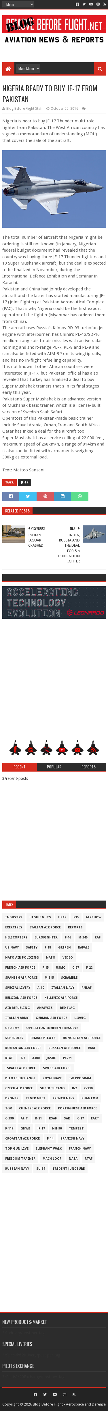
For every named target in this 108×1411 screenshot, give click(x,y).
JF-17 (24, 482)
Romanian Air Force (23, 1048)
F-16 (68, 937)
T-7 (22, 1058)
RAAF (92, 1048)
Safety (31, 947)
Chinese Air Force (35, 1108)
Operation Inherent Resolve (52, 1028)
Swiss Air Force (57, 1068)
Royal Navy (52, 1078)
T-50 (8, 1108)
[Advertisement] (54, 49)
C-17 (80, 1118)
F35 (76, 917)
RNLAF (87, 988)
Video (67, 957)
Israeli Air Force (20, 1068)
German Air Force (51, 1018)
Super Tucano (52, 1088)
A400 (35, 1058)
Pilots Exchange (20, 1078)
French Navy (63, 1098)
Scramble (69, 978)
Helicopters (16, 937)
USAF (62, 917)
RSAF (53, 1118)
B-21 (38, 1118)
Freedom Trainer (20, 1159)
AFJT (24, 1118)
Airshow (93, 917)
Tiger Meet (36, 1098)
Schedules (14, 1038)
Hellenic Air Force (60, 998)
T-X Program (80, 1078)
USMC (60, 967)
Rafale (83, 947)
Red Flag (67, 1008)
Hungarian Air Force (82, 1038)
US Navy (12, 947)
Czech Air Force (19, 1088)
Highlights (40, 917)
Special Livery (17, 988)
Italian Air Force (45, 927)
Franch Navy (80, 1148)
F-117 (9, 1128)
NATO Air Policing (22, 957)
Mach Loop (52, 1159)
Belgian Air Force (21, 998)
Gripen (64, 947)
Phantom (90, 1098)
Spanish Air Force (21, 978)
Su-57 (40, 1169)
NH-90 (57, 1128)
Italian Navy (62, 988)
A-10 (40, 988)
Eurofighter (46, 937)
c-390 (9, 1118)
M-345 (49, 978)
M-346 (83, 937)
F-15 (45, 967)
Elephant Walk (49, 1148)
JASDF (51, 1058)
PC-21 (67, 1058)
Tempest (76, 1128)
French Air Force (20, 967)
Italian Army (17, 1018)
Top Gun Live (17, 1148)
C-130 (88, 1088)
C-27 (75, 967)
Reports (75, 927)
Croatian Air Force (22, 1138)
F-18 (48, 947)
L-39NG (80, 1018)
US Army (12, 1028)
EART (95, 1118)
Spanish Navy (72, 1138)
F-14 (50, 1138)
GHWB (25, 1128)
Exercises (13, 927)
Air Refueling (17, 1008)
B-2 (74, 1088)
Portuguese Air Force (77, 1108)
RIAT (9, 1058)
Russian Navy (17, 1169)
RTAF (88, 1159)
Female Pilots (43, 1038)
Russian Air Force (64, 1048)
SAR (67, 1118)
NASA (73, 1159)
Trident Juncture (68, 1169)
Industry (13, 917)
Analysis (45, 1008)
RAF (98, 937)
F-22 (89, 967)
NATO (50, 957)
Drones (11, 1098)
